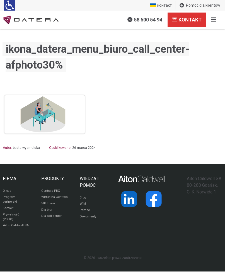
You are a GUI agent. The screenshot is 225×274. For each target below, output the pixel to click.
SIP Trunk (48, 209)
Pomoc (85, 211)
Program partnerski (10, 200)
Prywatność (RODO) (11, 218)
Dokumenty (88, 218)
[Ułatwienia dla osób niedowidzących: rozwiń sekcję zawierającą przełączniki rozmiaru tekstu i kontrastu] (9, 5)
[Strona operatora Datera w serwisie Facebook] (153, 199)
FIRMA (9, 178)
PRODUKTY (52, 178)
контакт (161, 5)
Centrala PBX (51, 191)
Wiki (83, 204)
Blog (83, 198)
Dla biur (47, 216)
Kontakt (187, 19)
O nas (7, 191)
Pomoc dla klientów (199, 5)
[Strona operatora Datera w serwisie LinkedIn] (129, 199)
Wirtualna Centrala (48, 200)
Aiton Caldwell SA (16, 228)
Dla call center (52, 223)
